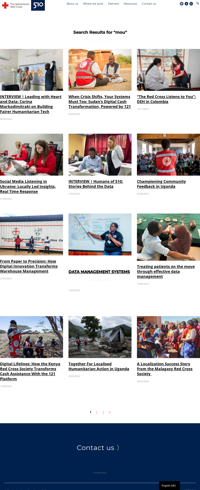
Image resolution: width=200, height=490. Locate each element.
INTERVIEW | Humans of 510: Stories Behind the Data (95, 175)
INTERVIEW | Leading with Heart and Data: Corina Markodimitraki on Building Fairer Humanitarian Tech (30, 95)
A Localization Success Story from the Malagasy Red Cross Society (164, 360)
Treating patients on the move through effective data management (166, 262)
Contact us (149, 3)
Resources (130, 3)
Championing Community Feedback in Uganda (161, 175)
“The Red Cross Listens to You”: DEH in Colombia (166, 90)
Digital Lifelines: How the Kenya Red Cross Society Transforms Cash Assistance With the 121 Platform (30, 363)
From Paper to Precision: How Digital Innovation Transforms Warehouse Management (29, 257)
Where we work (93, 3)
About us (72, 3)
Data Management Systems (99, 263)
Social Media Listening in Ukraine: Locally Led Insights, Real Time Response (28, 177)
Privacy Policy (100, 464)
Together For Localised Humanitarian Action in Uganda (98, 358)
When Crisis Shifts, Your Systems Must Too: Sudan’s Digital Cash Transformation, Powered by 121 (99, 93)
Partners (113, 3)
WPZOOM (190, 482)
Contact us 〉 (100, 439)
